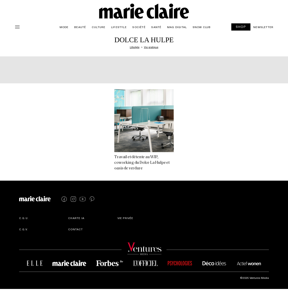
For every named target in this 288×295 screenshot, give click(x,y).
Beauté (80, 27)
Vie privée (125, 218)
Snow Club (202, 27)
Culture (98, 27)
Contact (75, 229)
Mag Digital (177, 27)
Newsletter (263, 27)
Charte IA (76, 218)
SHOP (241, 26)
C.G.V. (23, 229)
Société (138, 27)
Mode (64, 27)
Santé (156, 27)
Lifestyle (119, 27)
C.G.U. (24, 218)
